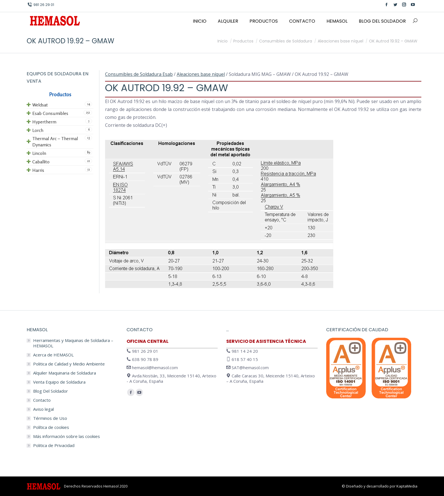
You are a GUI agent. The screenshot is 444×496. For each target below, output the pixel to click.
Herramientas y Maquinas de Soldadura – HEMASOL (73, 343)
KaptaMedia (406, 486)
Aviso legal (43, 409)
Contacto (42, 400)
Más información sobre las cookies (66, 436)
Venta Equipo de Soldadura (59, 382)
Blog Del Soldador (50, 391)
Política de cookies (51, 427)
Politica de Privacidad (53, 445)
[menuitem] (199, 21)
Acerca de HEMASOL (53, 355)
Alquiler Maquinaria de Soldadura (64, 373)
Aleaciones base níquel (201, 74)
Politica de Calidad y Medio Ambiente (69, 364)
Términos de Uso (50, 418)
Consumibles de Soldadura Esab (139, 74)
